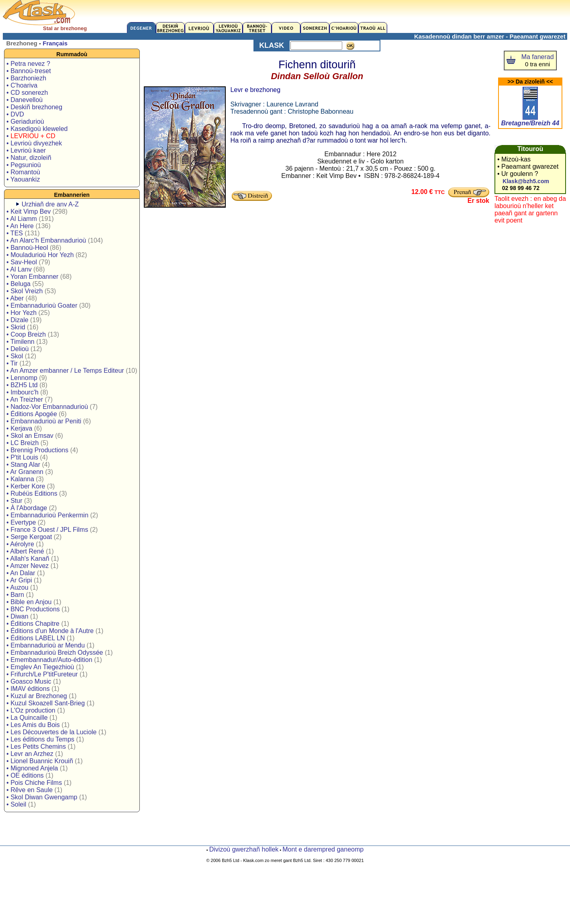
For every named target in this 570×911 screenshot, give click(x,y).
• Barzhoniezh (26, 78)
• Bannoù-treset (28, 70)
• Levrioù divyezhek (34, 143)
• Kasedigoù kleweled (36, 128)
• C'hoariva (21, 85)
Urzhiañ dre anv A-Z (50, 204)
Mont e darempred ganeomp (323, 849)
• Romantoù (23, 172)
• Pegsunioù (23, 164)
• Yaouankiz (23, 179)
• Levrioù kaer (26, 150)
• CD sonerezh (27, 92)
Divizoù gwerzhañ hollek (244, 849)
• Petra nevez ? (28, 63)
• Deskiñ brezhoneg (34, 107)
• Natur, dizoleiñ (28, 157)
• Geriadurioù (25, 121)
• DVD (15, 114)
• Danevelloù (24, 99)
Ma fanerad (537, 56)
